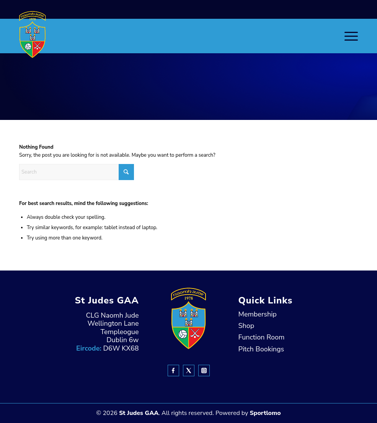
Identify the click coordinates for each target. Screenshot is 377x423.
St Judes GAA (138, 413)
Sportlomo (265, 413)
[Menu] (347, 36)
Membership (257, 314)
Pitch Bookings (261, 349)
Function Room (261, 337)
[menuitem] (347, 36)
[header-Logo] (32, 34)
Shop (246, 325)
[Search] (76, 172)
